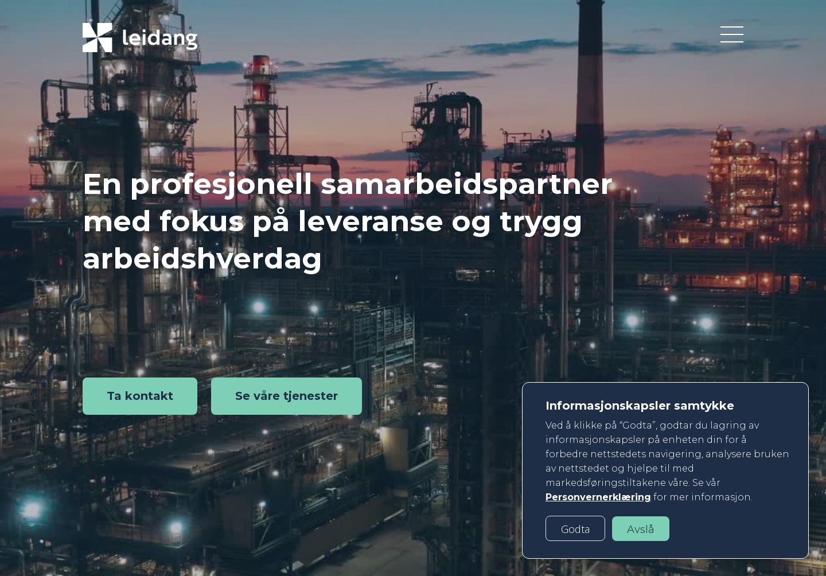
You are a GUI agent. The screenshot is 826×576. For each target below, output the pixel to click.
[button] (575, 528)
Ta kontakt (140, 396)
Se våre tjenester (286, 396)
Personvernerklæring (598, 497)
